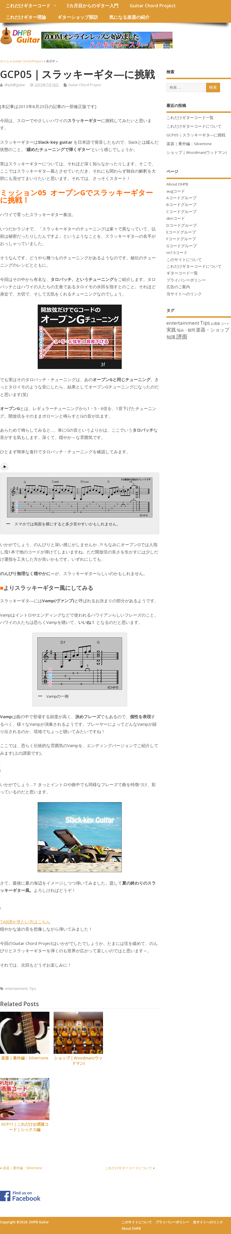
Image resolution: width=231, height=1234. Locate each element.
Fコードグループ (181, 238)
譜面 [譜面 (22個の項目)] (181, 336)
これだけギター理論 (26, 17)
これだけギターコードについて (128, 1168)
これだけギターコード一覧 (190, 117)
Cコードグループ (181, 211)
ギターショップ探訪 (78, 17)
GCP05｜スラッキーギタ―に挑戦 (196, 135)
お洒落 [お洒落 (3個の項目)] (215, 323)
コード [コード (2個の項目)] (225, 324)
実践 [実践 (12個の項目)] (171, 329)
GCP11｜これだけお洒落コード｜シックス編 (25, 1127)
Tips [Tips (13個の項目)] (205, 322)
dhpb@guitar (14, 85)
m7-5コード (176, 252)
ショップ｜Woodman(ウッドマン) (78, 1061)
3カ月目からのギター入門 (92, 6)
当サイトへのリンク (184, 293)
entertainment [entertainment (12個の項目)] (182, 323)
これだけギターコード (28, 6)
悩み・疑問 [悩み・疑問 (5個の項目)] (186, 330)
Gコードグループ (181, 245)
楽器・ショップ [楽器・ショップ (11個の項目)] (212, 329)
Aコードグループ (181, 197)
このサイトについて (184, 259)
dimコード (175, 218)
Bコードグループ (181, 204)
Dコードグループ (181, 225)
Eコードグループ (181, 232)
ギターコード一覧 (182, 273)
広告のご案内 (178, 286)
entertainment (16, 988)
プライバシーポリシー (186, 280)
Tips (32, 988)
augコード (175, 191)
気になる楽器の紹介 (129, 17)
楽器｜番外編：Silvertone (24, 1058)
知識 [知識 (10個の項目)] (170, 337)
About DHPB (177, 184)
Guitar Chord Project (153, 6)
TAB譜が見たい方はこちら (25, 921)
